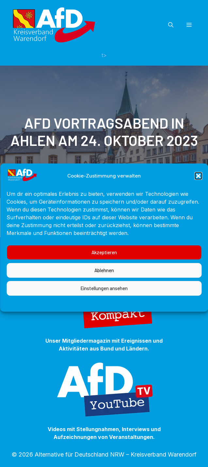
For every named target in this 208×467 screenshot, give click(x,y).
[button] (198, 185)
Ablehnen (104, 280)
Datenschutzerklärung (110, 312)
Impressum (155, 312)
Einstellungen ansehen (104, 298)
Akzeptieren (104, 262)
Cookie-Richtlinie (59, 312)
